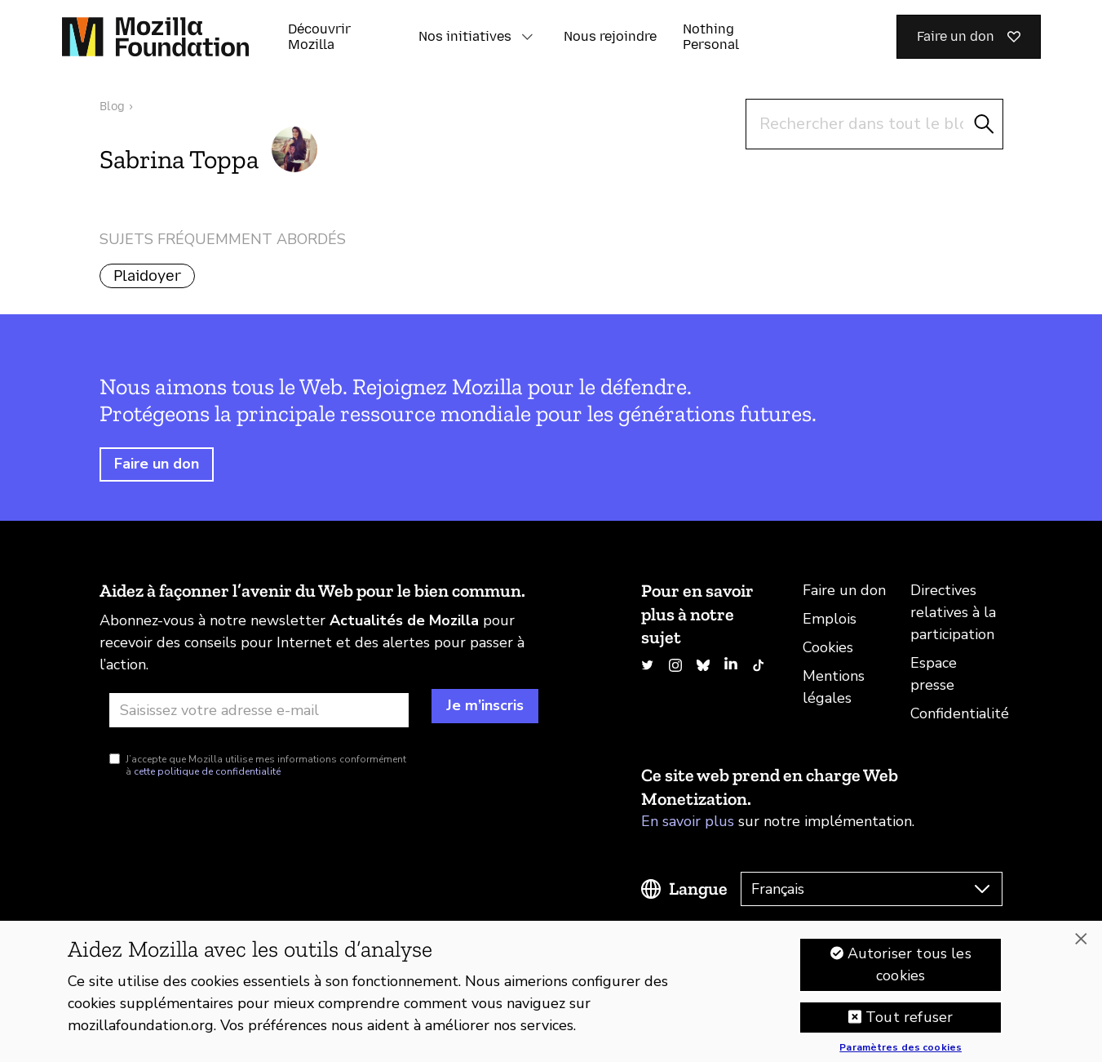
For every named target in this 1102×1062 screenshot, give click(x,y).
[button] (528, 37)
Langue (698, 889)
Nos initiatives (464, 36)
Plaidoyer (147, 276)
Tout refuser (909, 1023)
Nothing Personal (711, 36)
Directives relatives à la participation (953, 612)
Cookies (828, 647)
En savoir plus (687, 821)
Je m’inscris (485, 705)
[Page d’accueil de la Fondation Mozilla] (155, 36)
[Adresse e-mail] (259, 710)
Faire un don (156, 463)
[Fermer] (1081, 945)
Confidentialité (959, 713)
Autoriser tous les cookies (909, 971)
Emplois (829, 619)
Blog (112, 106)
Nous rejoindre (610, 36)
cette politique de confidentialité (207, 771)
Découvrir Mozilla (319, 36)
